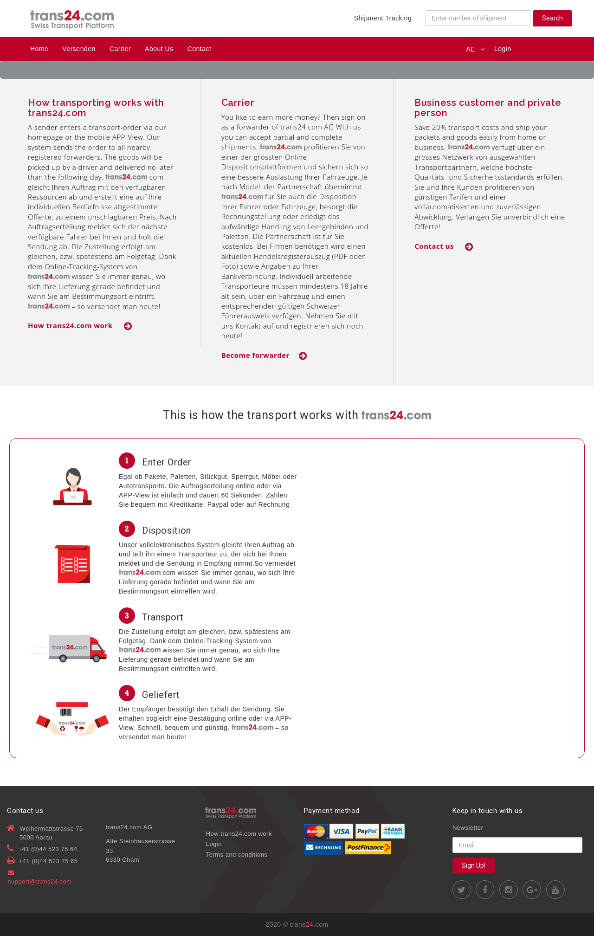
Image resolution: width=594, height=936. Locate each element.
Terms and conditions (237, 854)
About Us (159, 48)
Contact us (443, 246)
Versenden (78, 48)
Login (502, 48)
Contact (199, 48)
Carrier (120, 48)
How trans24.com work (80, 325)
